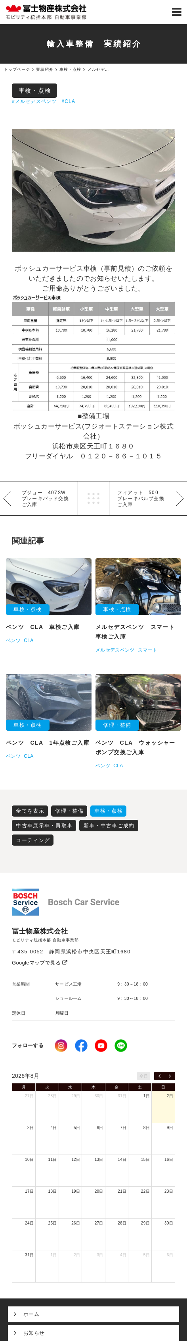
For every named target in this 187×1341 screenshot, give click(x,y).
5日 (77, 1128)
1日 (146, 1096)
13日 (99, 1159)
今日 (143, 1076)
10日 (29, 1159)
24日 (29, 1223)
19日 (75, 1191)
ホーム (31, 1314)
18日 (52, 1191)
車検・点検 (35, 90)
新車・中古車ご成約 (109, 826)
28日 (52, 1096)
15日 (145, 1159)
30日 (99, 1096)
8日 (146, 1128)
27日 (29, 1096)
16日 (168, 1159)
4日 (53, 1128)
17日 (29, 1191)
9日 (170, 1128)
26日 (75, 1223)
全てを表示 (30, 811)
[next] (169, 1076)
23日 (168, 1191)
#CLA (68, 101)
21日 (122, 1191)
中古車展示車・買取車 (44, 826)
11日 (52, 1159)
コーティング (33, 840)
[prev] (159, 1076)
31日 (122, 1096)
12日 (75, 1159)
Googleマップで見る (40, 963)
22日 (145, 1191)
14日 (122, 1159)
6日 (100, 1128)
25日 (52, 1223)
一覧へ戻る (93, 498)
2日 (170, 1096)
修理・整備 (69, 811)
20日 (99, 1191)
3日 (30, 1128)
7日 (123, 1128)
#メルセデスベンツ (34, 101)
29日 (75, 1096)
